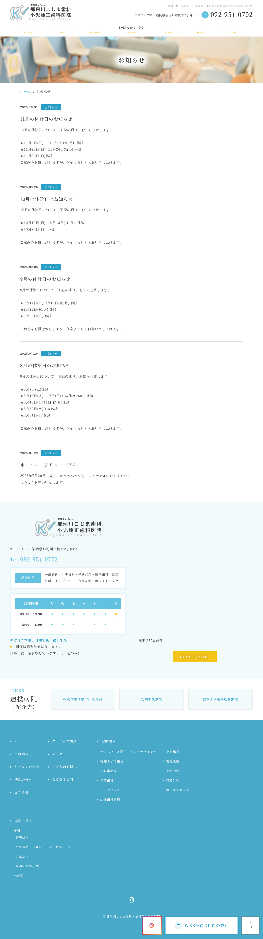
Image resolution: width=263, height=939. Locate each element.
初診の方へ (168, 29)
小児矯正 (172, 752)
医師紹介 (22, 754)
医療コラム (231, 29)
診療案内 (96, 29)
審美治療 (172, 761)
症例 (17, 831)
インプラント (110, 790)
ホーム (28, 29)
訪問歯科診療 (110, 799)
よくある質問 (62, 779)
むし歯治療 (108, 771)
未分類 (19, 875)
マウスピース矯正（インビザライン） (128, 752)
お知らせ (200, 29)
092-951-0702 (39, 559)
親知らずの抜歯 (112, 761)
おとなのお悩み (27, 766)
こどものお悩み (64, 766)
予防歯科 (106, 780)
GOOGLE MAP (193, 656)
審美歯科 (22, 837)
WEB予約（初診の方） (201, 925)
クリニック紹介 (61, 29)
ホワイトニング (177, 790)
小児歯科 (172, 771)
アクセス (59, 754)
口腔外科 (172, 780)
